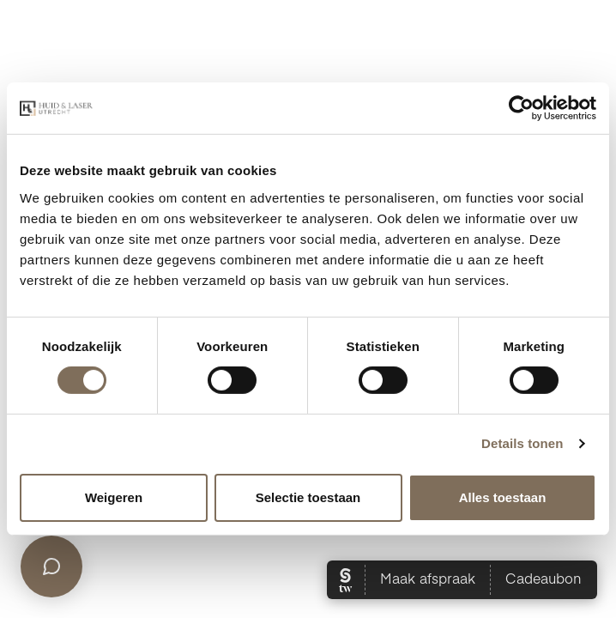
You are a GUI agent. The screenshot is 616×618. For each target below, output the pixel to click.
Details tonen (522, 443)
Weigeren (113, 497)
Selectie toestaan (308, 497)
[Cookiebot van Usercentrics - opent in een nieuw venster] (521, 108)
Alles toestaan (503, 497)
